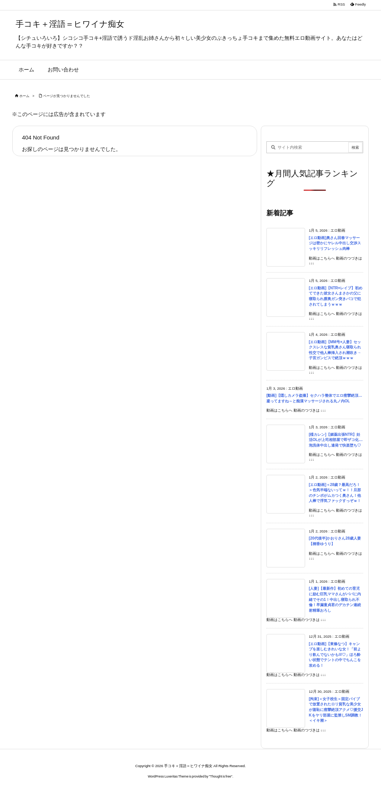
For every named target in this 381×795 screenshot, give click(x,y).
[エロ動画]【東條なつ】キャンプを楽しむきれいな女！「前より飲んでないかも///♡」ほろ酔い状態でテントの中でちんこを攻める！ (335, 654)
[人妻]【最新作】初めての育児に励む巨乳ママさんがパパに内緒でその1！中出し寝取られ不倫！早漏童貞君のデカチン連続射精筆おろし (335, 599)
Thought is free (220, 776)
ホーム (24, 96)
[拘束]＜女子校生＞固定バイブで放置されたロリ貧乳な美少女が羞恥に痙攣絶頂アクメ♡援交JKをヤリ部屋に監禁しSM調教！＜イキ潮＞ (336, 709)
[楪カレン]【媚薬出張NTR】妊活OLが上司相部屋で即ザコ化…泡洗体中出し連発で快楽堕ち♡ (336, 439)
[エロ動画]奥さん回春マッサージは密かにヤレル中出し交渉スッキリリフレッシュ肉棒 (335, 243)
